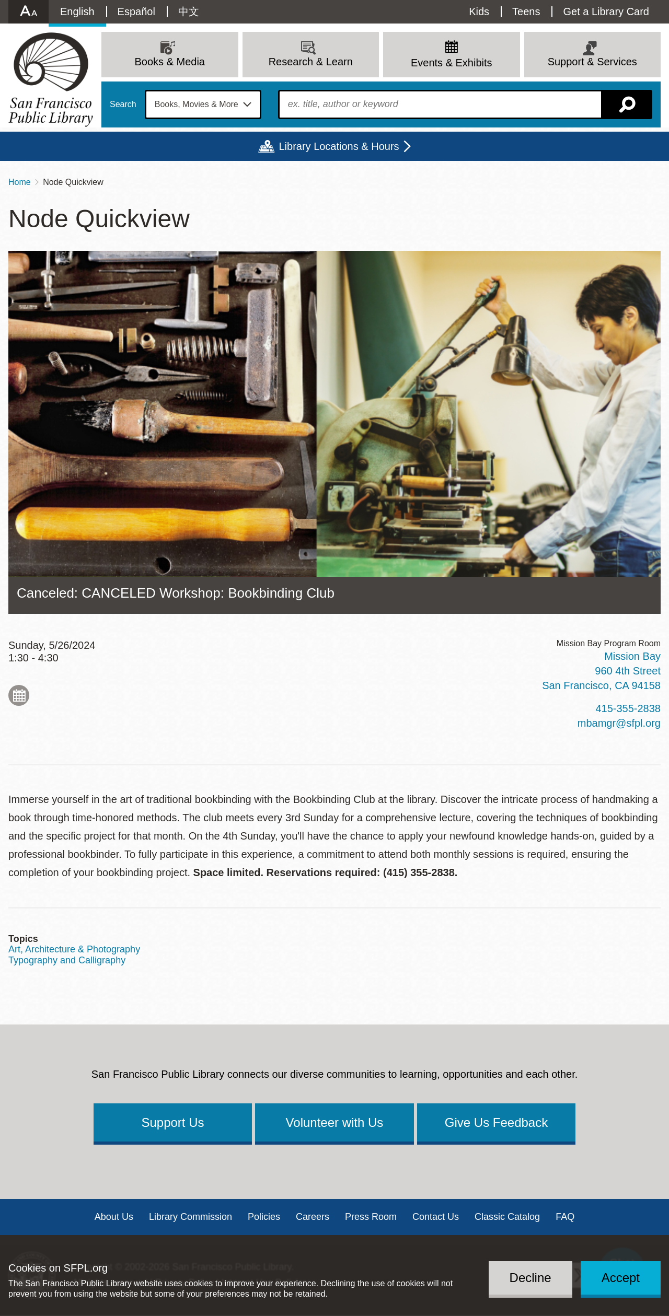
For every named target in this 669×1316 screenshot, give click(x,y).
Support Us (172, 1122)
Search (123, 104)
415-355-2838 (628, 708)
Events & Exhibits (451, 62)
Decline (530, 1278)
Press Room (371, 1217)
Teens (526, 11)
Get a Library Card (606, 11)
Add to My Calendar (18, 695)
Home (19, 182)
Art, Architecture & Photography (74, 949)
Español (136, 11)
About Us (114, 1217)
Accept (621, 1278)
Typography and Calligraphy (66, 960)
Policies (264, 1217)
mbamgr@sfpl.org (619, 723)
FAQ (565, 1217)
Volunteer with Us (335, 1122)
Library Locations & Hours (339, 146)
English (77, 11)
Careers (312, 1217)
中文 (188, 11)
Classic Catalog (507, 1217)
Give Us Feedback (496, 1122)
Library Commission (190, 1217)
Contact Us (435, 1217)
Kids (479, 11)
